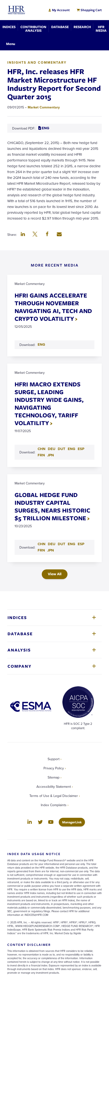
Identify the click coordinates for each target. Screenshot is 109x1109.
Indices (17, 617)
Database (20, 633)
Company (20, 666)
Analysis (19, 650)
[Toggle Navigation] (10, 43)
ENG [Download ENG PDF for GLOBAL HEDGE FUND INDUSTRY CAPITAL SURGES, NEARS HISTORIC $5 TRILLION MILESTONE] (71, 544)
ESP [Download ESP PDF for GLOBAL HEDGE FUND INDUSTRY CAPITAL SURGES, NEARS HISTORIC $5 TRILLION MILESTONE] (81, 544)
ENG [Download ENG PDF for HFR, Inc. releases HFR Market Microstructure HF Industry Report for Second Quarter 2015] (43, 128)
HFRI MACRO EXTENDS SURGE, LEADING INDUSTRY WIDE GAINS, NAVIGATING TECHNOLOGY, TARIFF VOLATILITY (49, 403)
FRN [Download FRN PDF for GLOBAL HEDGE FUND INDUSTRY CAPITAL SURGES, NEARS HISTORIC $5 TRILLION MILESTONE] (41, 550)
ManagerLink (73, 822)
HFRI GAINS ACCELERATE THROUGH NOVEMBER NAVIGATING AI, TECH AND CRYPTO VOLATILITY (53, 306)
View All (54, 573)
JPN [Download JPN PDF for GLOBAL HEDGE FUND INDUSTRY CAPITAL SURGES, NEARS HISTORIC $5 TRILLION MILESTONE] (50, 550)
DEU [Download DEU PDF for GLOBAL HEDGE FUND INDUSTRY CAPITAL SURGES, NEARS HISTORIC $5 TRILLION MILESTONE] (51, 544)
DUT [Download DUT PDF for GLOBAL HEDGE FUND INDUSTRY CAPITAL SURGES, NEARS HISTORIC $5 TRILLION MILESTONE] (61, 544)
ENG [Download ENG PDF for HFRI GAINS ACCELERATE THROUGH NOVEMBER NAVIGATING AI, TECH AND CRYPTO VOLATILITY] (41, 344)
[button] (23, 234)
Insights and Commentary (37, 62)
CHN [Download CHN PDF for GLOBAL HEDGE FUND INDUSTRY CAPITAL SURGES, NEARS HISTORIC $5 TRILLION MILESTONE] (41, 544)
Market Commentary (44, 107)
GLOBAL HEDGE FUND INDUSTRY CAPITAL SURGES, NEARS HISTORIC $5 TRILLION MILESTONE (52, 506)
